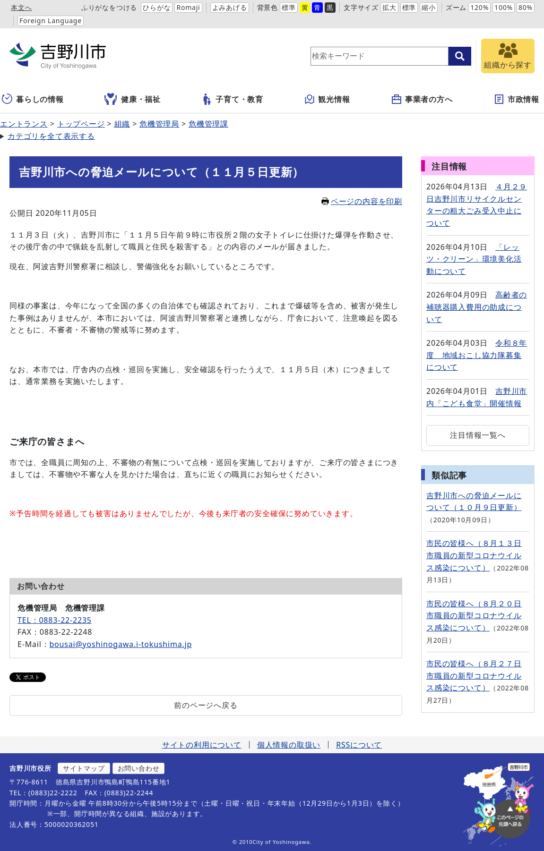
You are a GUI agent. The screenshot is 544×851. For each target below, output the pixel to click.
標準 (289, 7)
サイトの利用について (202, 745)
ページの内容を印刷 (361, 201)
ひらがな (157, 7)
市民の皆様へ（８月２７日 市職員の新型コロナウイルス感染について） (474, 675)
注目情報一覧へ (478, 435)
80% (525, 7)
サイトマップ (84, 768)
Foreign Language (50, 20)
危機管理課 (208, 124)
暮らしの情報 (33, 99)
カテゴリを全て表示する (51, 136)
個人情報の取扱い (288, 745)
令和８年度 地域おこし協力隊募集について (476, 355)
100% (503, 7)
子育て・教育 (232, 99)
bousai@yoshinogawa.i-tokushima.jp (120, 644)
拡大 (389, 7)
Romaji (188, 7)
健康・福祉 (132, 99)
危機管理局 (159, 124)
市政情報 (516, 99)
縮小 (429, 7)
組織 (122, 124)
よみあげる (229, 7)
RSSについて (359, 745)
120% (479, 7)
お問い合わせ (139, 768)
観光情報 (327, 99)
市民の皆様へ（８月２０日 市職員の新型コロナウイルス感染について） (474, 615)
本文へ (21, 7)
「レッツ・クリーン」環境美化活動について (474, 259)
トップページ (81, 124)
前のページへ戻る (205, 705)
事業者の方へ (422, 99)
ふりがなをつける (109, 7)
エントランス (24, 124)
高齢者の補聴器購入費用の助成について (476, 306)
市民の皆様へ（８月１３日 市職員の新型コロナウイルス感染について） (474, 555)
